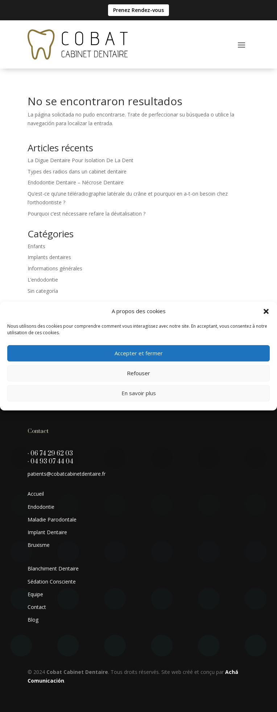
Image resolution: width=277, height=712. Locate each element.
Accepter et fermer (139, 353)
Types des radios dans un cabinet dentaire (77, 171)
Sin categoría (43, 290)
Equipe (35, 594)
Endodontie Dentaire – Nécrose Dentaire (76, 182)
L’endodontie (43, 279)
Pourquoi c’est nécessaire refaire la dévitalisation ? (86, 213)
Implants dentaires (49, 257)
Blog (33, 619)
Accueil (36, 493)
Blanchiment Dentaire (53, 568)
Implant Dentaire (47, 532)
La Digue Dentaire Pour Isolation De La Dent (80, 160)
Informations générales (55, 268)
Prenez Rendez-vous (138, 10)
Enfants (36, 246)
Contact (37, 606)
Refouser (138, 373)
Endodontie (41, 506)
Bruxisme (39, 544)
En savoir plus (138, 393)
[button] (266, 311)
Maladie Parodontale (52, 519)
